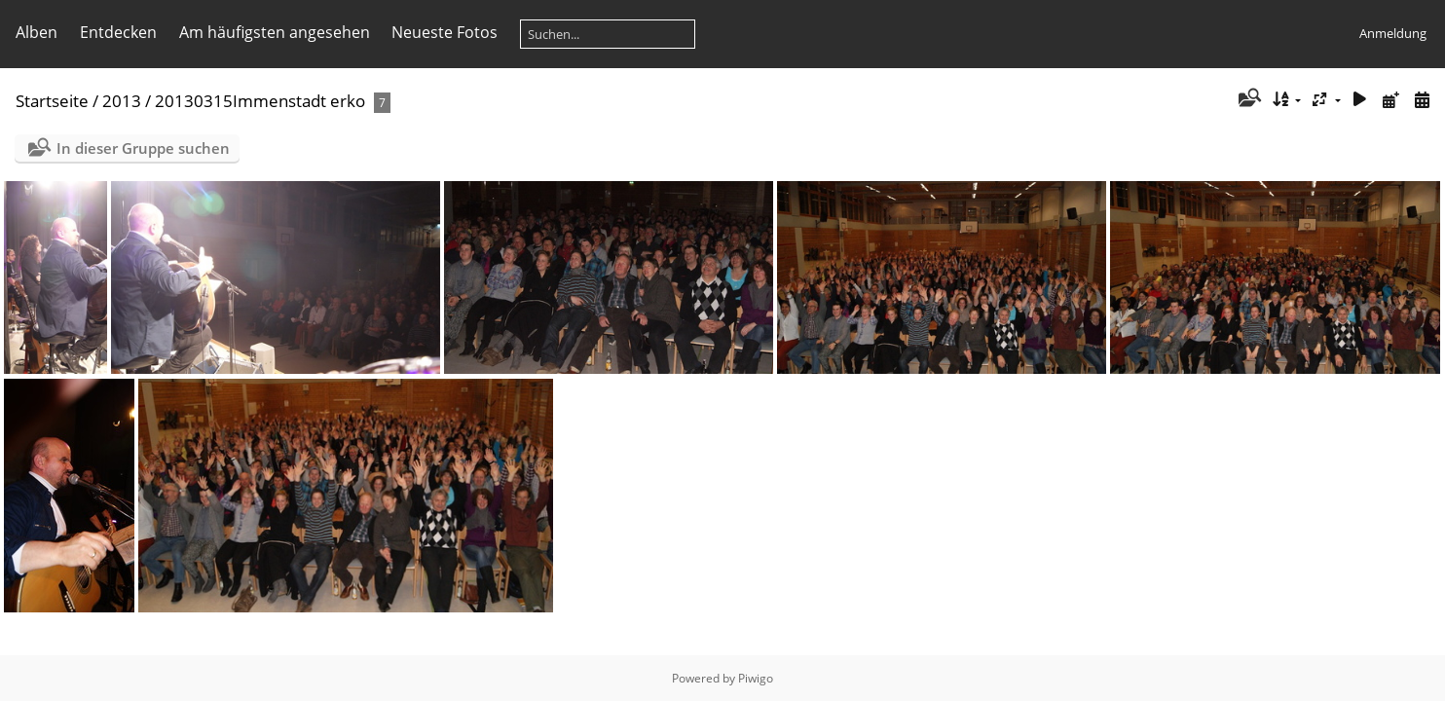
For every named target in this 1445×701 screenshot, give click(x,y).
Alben (36, 32)
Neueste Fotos (444, 32)
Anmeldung (1392, 33)
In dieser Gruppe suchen (143, 148)
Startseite (52, 101)
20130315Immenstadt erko (260, 101)
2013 (121, 101)
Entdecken (118, 32)
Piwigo (755, 678)
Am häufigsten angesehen (274, 32)
